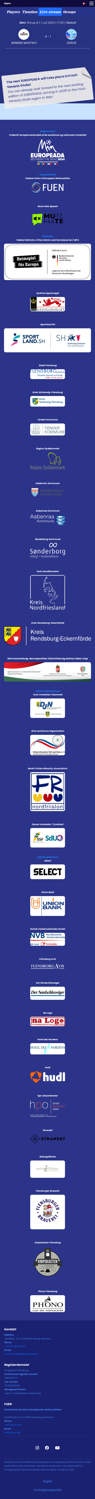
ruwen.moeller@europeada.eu (21, 1353)
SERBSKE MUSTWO (24, 43)
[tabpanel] (47, 59)
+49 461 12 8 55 (13, 1424)
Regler (47, 1481)
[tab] (13, 12)
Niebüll (71, 23)
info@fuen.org (12, 1432)
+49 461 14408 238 (15, 1346)
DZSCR (71, 43)
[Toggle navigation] (91, 3)
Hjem (7, 3)
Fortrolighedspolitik (47, 1490)
